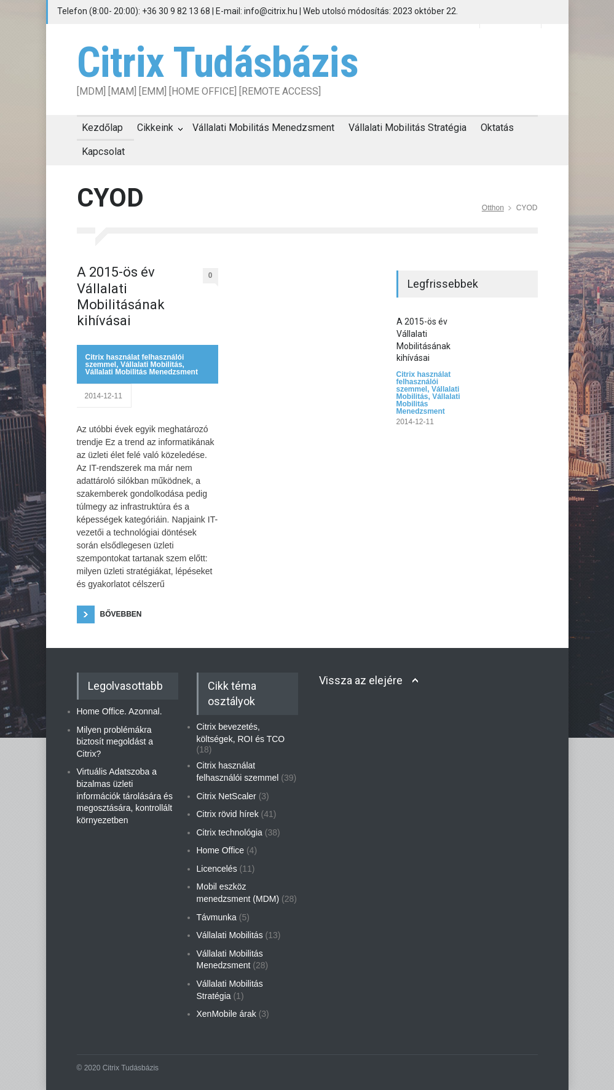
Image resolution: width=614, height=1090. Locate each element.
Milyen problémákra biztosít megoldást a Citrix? (115, 742)
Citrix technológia (229, 832)
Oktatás (497, 127)
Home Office (221, 850)
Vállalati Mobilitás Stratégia (407, 127)
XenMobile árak (226, 1014)
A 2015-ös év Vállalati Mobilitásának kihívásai (121, 296)
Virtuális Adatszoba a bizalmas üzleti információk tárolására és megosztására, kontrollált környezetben (125, 795)
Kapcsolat (103, 151)
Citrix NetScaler (226, 796)
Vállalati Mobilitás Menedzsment (263, 127)
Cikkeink (155, 127)
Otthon (493, 207)
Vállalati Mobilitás (151, 364)
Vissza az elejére (361, 680)
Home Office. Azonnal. (119, 711)
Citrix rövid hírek (228, 814)
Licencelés (217, 869)
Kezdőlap (102, 127)
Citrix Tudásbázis (217, 62)
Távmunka (217, 917)
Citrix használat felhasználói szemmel (423, 381)
